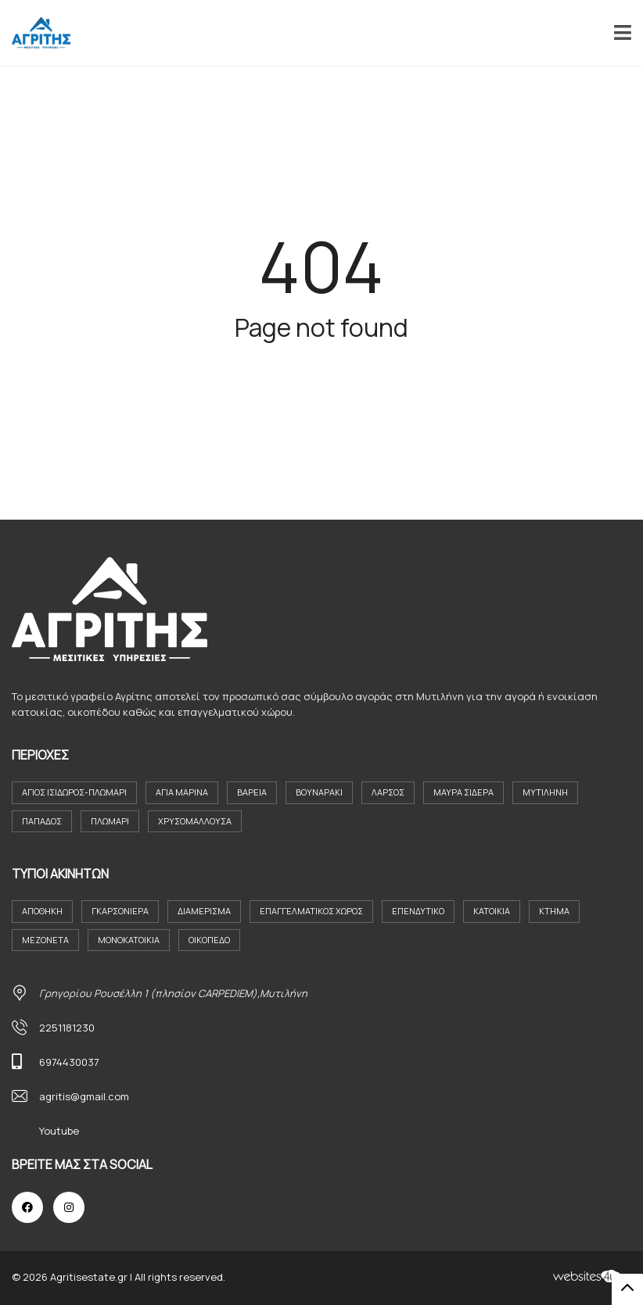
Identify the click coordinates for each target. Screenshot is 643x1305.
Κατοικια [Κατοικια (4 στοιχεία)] (491, 911)
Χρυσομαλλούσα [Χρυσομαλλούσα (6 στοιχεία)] (195, 821)
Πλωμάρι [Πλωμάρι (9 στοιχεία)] (110, 821)
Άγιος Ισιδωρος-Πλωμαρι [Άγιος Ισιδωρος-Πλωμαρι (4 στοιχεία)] (74, 792)
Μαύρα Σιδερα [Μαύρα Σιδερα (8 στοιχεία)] (463, 792)
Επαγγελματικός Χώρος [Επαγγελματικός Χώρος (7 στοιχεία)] (311, 911)
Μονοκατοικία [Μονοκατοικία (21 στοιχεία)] (129, 940)
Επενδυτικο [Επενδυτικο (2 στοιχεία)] (418, 911)
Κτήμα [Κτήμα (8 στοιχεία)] (554, 911)
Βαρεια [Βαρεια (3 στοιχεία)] (252, 792)
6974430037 (69, 1062)
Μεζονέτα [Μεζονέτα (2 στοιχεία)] (45, 940)
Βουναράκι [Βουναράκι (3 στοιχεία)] (319, 792)
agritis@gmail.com (84, 1096)
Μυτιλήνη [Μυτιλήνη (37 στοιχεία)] (545, 792)
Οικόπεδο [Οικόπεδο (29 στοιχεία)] (209, 940)
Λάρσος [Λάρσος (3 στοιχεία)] (388, 792)
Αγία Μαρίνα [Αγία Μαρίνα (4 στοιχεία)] (182, 792)
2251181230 (67, 1028)
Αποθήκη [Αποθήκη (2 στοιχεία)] (42, 911)
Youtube (59, 1131)
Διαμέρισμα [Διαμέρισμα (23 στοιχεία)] (204, 911)
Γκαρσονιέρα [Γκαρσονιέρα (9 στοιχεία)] (120, 911)
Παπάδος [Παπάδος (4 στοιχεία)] (42, 821)
